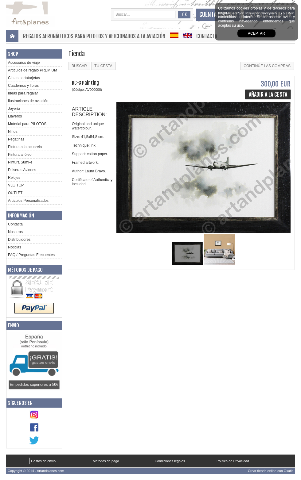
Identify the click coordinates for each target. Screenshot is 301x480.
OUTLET (15, 193)
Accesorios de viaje (24, 62)
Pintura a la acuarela (25, 147)
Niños (13, 131)
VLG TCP (16, 185)
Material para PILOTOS (27, 124)
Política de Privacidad (233, 461)
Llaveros (15, 116)
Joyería (14, 108)
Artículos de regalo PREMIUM (32, 70)
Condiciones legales (170, 461)
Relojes (14, 177)
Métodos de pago (25, 270)
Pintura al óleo (20, 154)
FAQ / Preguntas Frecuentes (31, 255)
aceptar (256, 33)
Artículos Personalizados (28, 200)
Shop (13, 54)
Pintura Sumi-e (20, 162)
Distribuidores (19, 239)
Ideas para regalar (23, 93)
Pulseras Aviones (22, 170)
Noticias (14, 247)
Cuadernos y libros (23, 85)
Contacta (206, 36)
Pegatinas (16, 139)
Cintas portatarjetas (24, 78)
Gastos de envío (43, 461)
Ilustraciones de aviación (28, 101)
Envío (13, 325)
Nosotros (15, 232)
